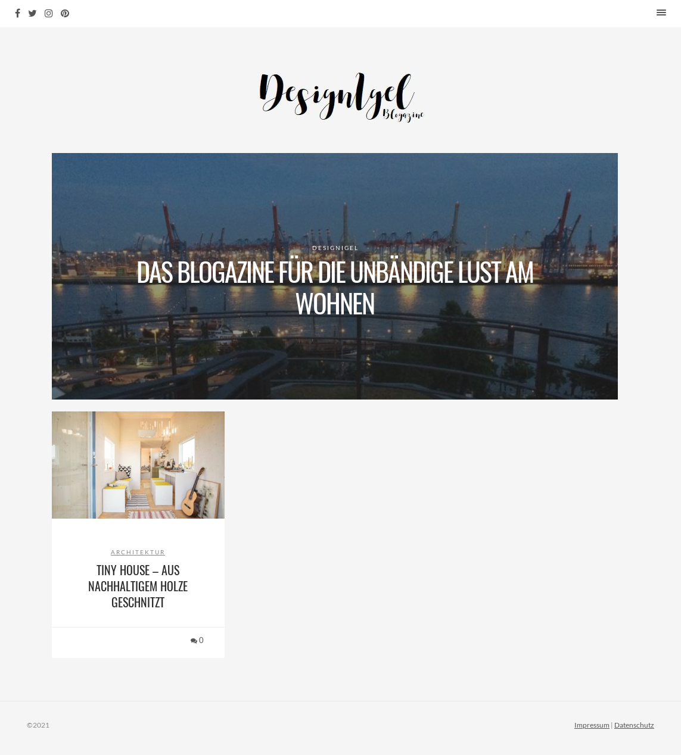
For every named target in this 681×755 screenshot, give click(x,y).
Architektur (138, 552)
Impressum (592, 724)
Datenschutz (634, 724)
